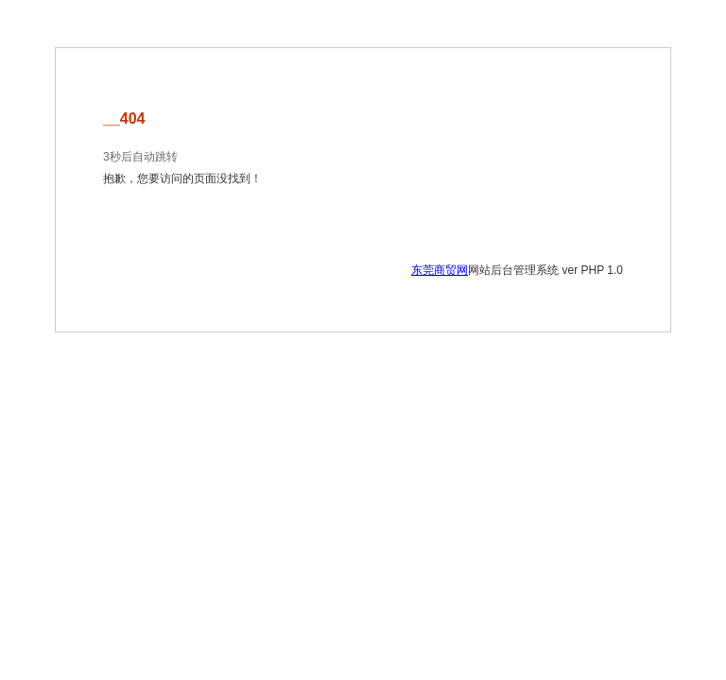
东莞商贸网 (439, 270)
